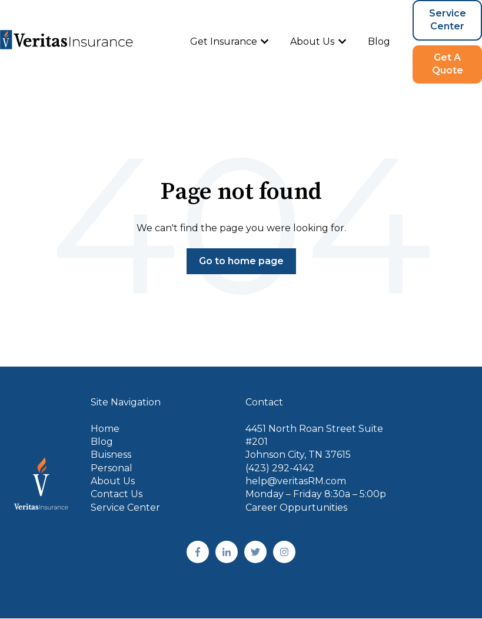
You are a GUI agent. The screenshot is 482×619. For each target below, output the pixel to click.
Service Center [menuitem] (125, 507)
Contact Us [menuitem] (116, 494)
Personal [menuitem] (111, 468)
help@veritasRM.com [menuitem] (295, 481)
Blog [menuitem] (102, 441)
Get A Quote (447, 64)
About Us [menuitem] (113, 481)
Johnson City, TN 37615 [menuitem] (298, 454)
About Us (312, 41)
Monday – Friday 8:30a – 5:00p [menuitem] (315, 494)
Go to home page (241, 261)
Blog (379, 41)
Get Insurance (223, 41)
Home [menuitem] (105, 428)
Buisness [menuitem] (111, 454)
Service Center (447, 20)
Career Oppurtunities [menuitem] (296, 507)
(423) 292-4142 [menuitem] (279, 468)
